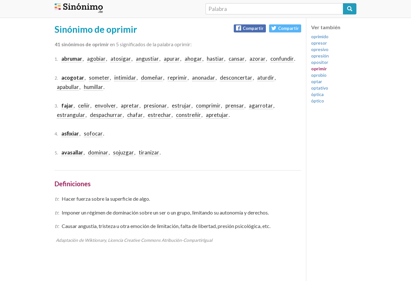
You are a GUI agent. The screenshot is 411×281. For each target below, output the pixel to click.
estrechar (159, 114)
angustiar (147, 58)
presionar (155, 105)
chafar (135, 114)
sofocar (93, 133)
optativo (319, 88)
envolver (105, 105)
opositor (319, 62)
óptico (317, 100)
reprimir (177, 77)
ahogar (193, 58)
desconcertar (236, 77)
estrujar (181, 105)
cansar (237, 58)
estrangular (71, 114)
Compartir (250, 28)
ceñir (84, 105)
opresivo (319, 49)
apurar (172, 58)
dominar (98, 152)
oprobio (319, 75)
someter (99, 77)
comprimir (208, 105)
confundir (282, 58)
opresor (319, 43)
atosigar (120, 58)
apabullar (68, 86)
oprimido (319, 36)
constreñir (188, 114)
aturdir (265, 77)
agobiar (96, 58)
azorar (257, 58)
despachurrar (106, 114)
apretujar (217, 114)
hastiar (215, 58)
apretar (130, 105)
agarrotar (261, 105)
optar (316, 81)
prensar (234, 105)
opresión (320, 55)
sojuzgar (123, 152)
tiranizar (149, 152)
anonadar (203, 77)
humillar (93, 86)
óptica (317, 94)
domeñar (152, 77)
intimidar (125, 77)
